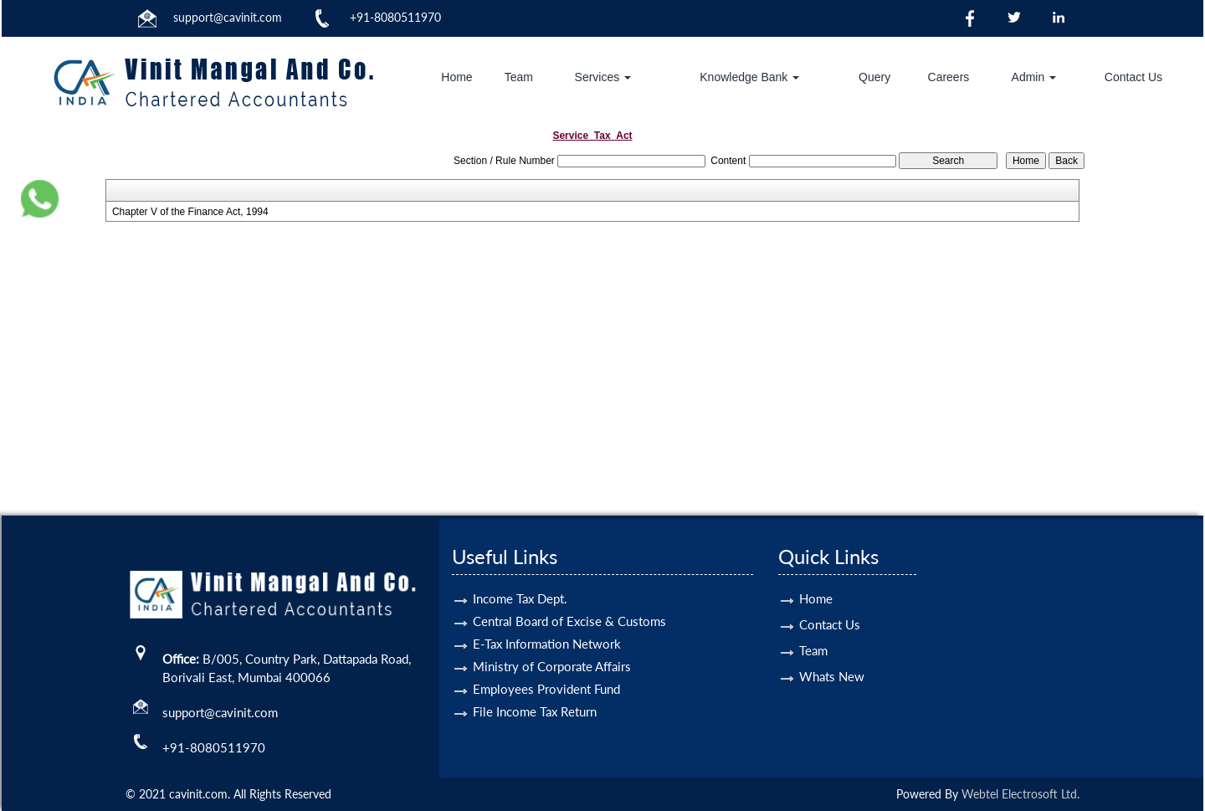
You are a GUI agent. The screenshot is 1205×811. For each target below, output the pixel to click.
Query (874, 77)
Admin (1034, 77)
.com (269, 17)
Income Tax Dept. (520, 574)
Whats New (831, 652)
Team (519, 77)
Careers (949, 77)
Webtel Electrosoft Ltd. (1020, 794)
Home (456, 77)
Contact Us (1133, 77)
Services (603, 77)
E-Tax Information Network (547, 619)
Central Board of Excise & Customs (569, 596)
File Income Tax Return (535, 687)
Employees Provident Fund (546, 664)
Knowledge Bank (749, 77)
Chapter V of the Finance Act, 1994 (190, 212)
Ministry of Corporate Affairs (552, 641)
